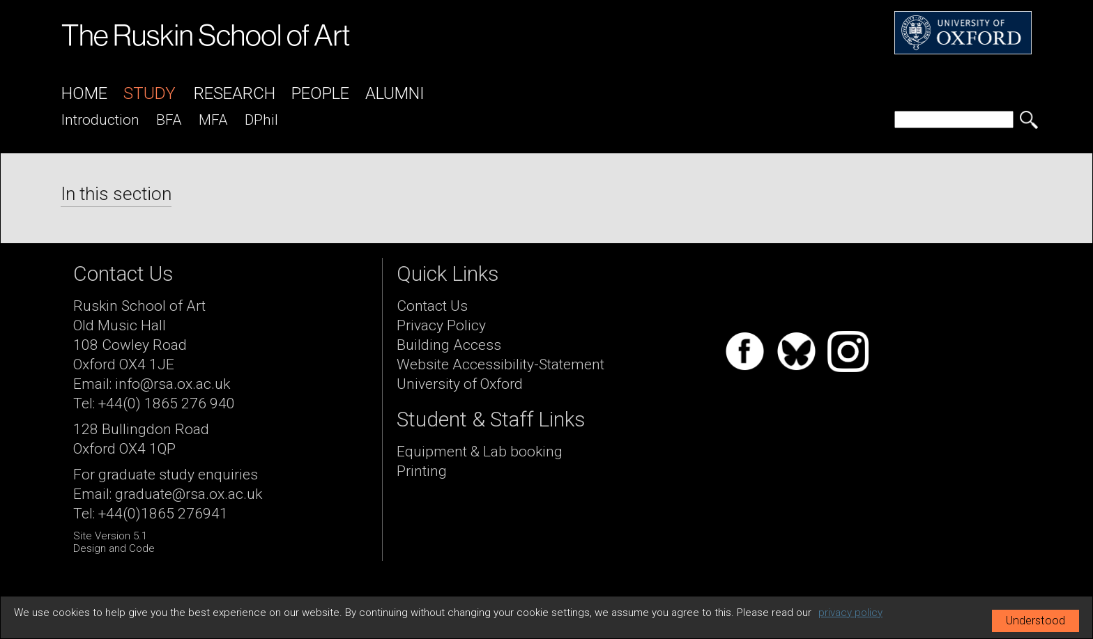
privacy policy (850, 612)
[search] (954, 119)
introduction (100, 119)
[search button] (1029, 120)
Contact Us (432, 306)
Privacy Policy (441, 325)
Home (84, 93)
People (320, 93)
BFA (169, 119)
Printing (422, 471)
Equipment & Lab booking (480, 451)
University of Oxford (460, 384)
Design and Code (114, 548)
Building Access (449, 345)
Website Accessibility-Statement (500, 364)
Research (234, 93)
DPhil (261, 119)
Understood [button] (1035, 620)
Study (149, 93)
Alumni (395, 93)
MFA (213, 119)
